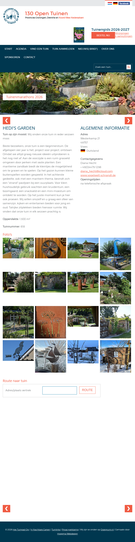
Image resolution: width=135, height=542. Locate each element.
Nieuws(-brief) (88, 48)
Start (8, 48)
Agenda (21, 48)
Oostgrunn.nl (107, 529)
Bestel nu (103, 35)
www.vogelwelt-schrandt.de (98, 175)
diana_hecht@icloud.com (96, 171)
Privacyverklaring (70, 529)
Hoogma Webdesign (67, 533)
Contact (29, 57)
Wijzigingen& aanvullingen (123, 35)
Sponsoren (12, 57)
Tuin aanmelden (63, 48)
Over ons (108, 48)
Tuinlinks (56, 529)
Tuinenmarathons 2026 (24, 97)
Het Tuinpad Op (21, 529)
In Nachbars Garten (40, 529)
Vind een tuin (39, 48)
